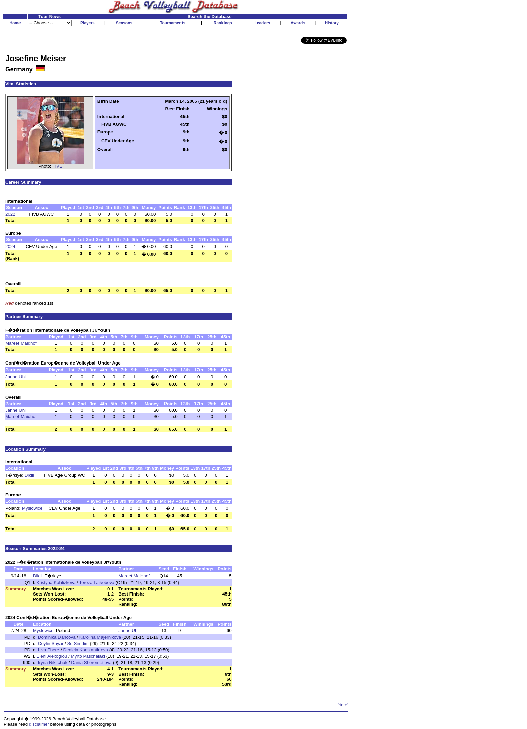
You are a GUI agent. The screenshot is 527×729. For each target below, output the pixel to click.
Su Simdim (77, 643)
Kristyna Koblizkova (55, 582)
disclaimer (39, 724)
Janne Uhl (15, 376)
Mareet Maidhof (21, 343)
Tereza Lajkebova (96, 582)
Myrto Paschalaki (88, 656)
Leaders (262, 23)
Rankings (223, 23)
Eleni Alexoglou (51, 656)
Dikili (29, 475)
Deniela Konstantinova (85, 649)
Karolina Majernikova (100, 637)
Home (15, 23)
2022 (10, 214)
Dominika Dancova (57, 637)
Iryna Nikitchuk (52, 662)
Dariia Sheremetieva (91, 662)
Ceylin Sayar (51, 643)
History (332, 23)
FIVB (57, 166)
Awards (298, 23)
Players (87, 23)
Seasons (124, 23)
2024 (10, 246)
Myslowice (32, 508)
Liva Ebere (48, 649)
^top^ (343, 704)
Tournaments (172, 23)
